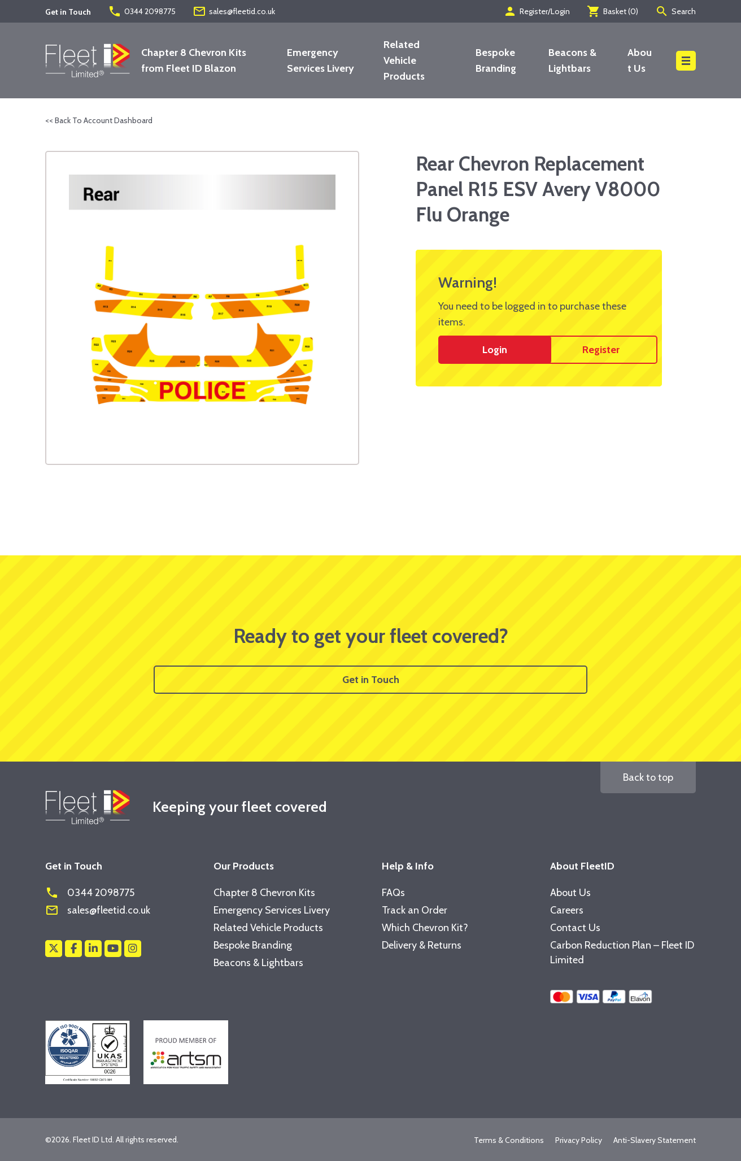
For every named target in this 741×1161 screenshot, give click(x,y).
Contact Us (575, 927)
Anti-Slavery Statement (654, 1140)
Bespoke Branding (252, 945)
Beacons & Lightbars (258, 962)
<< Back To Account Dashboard (98, 120)
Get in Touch (370, 679)
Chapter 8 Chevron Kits (264, 892)
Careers (566, 910)
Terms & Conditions (509, 1140)
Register (601, 349)
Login (494, 349)
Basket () (612, 11)
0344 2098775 (142, 11)
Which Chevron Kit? (425, 927)
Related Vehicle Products (404, 60)
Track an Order (414, 910)
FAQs (393, 892)
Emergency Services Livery (271, 910)
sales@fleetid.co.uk (234, 11)
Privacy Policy (578, 1140)
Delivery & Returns (421, 945)
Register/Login (536, 11)
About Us (570, 892)
